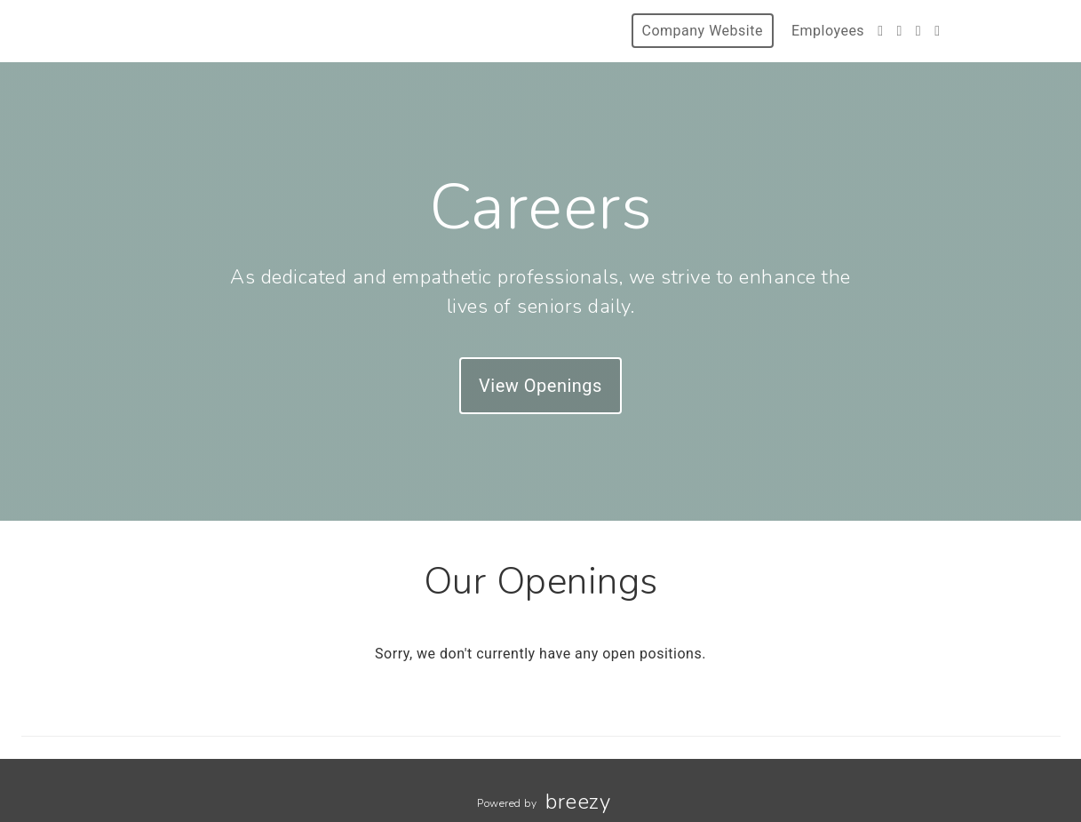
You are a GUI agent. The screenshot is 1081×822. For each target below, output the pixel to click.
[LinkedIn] (918, 30)
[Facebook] (880, 30)
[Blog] (937, 30)
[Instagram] (899, 30)
